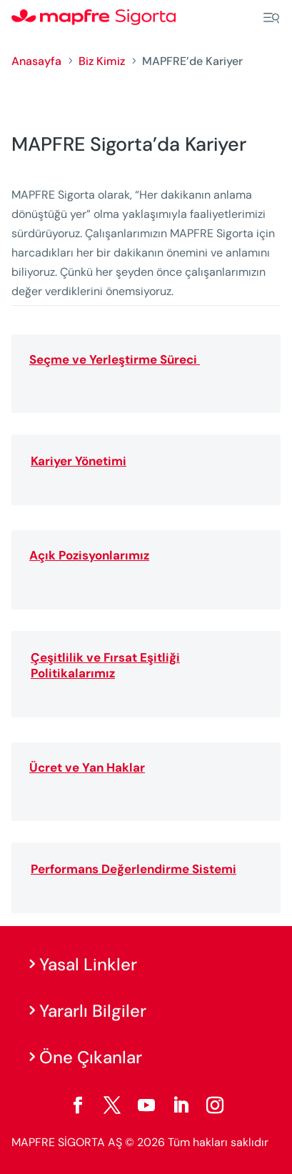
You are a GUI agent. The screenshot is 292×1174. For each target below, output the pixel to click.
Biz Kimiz (102, 61)
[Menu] (271, 18)
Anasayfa (36, 61)
